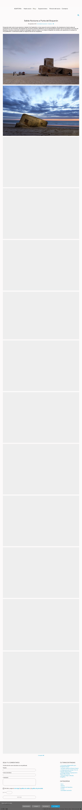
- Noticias (62, 785)
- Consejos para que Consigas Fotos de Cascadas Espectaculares (69, 770)
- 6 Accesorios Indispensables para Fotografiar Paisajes (68, 766)
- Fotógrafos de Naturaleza (66, 787)
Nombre (5, 767)
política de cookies (25, 788)
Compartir (41, 755)
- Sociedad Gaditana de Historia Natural (69, 768)
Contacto (65, 8)
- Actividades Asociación (66, 790)
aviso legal (16, 788)
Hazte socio (27, 8)
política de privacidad (37, 788)
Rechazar (45, 806)
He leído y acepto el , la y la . (23, 788)
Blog (34, 8)
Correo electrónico (7, 772)
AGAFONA (17, 8)
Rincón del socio (54, 8)
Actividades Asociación (42, 23)
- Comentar (49, 23)
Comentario (5, 777)
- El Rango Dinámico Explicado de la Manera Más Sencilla (68, 773)
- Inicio (61, 784)
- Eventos (62, 788)
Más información (26, 806)
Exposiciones (42, 8)
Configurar (36, 806)
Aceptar (55, 806)
